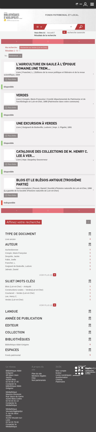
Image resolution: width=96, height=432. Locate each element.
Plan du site (37, 374)
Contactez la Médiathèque (11, 404)
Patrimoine (60, 382)
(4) (47, 305)
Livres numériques (63, 375)
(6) (47, 274)
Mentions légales (39, 376)
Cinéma (59, 379)
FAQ (34, 378)
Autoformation (62, 377)
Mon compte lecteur (61, 372)
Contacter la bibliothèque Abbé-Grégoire (14, 386)
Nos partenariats (39, 380)
